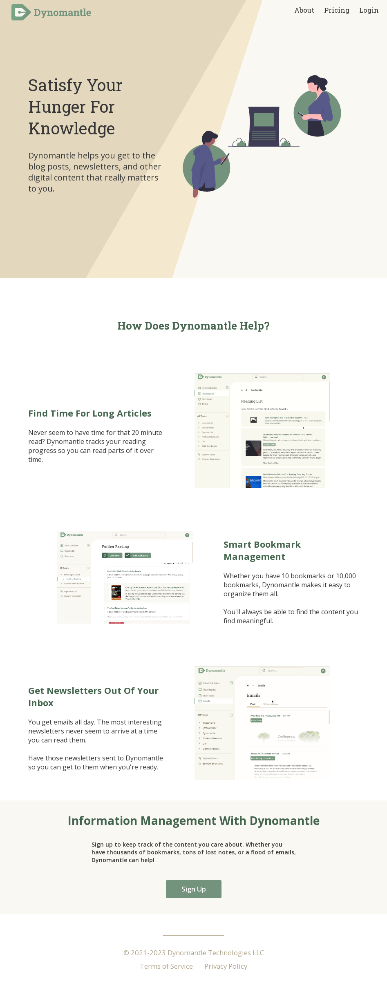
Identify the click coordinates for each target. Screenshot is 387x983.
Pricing (337, 10)
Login (369, 10)
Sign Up (193, 889)
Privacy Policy (225, 966)
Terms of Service (166, 966)
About (305, 10)
